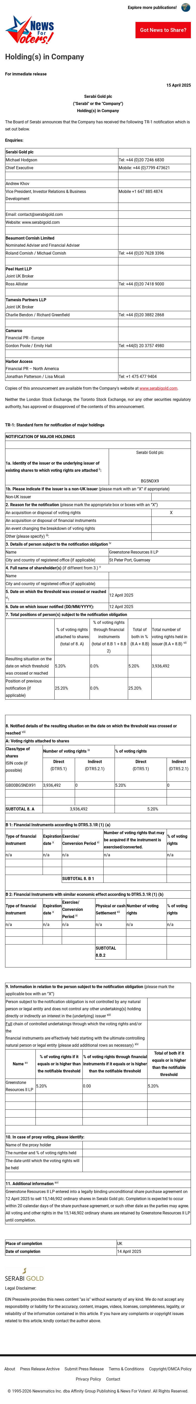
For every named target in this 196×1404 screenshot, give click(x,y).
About (9, 1369)
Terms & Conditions (126, 1369)
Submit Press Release (84, 1369)
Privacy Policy (88, 1379)
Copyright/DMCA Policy (170, 1369)
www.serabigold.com (158, 388)
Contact (113, 1379)
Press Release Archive (39, 1369)
